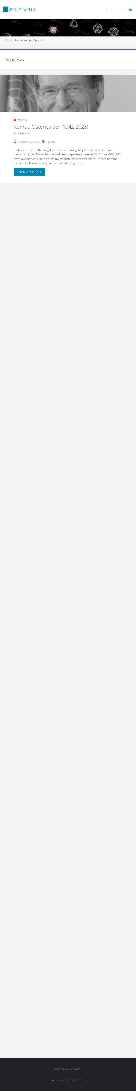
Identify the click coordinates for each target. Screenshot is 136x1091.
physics (22, 120)
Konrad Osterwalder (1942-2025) (51, 126)
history (51, 141)
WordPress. (79, 1080)
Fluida (66, 1080)
